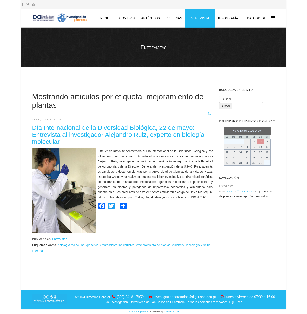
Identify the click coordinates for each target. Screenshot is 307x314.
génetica (92, 245)
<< (234, 130)
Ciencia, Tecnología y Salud (192, 245)
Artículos (150, 18)
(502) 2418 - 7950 (130, 297)
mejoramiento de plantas (154, 245)
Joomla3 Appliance (138, 311)
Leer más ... (40, 251)
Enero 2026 (247, 130)
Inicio (104, 18)
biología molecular (71, 245)
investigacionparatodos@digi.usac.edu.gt (185, 297)
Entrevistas (200, 18)
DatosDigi (256, 18)
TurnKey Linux (171, 311)
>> (259, 130)
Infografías (229, 18)
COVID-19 (127, 18)
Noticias (174, 18)
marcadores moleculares (118, 245)
